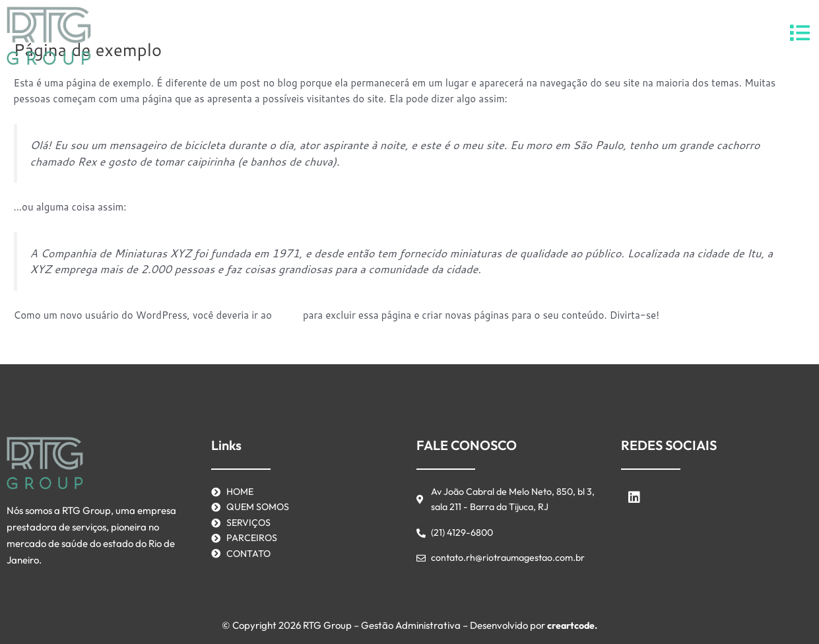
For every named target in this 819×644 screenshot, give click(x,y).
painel (288, 315)
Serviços (364, 35)
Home (310, 35)
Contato (492, 35)
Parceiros (428, 35)
